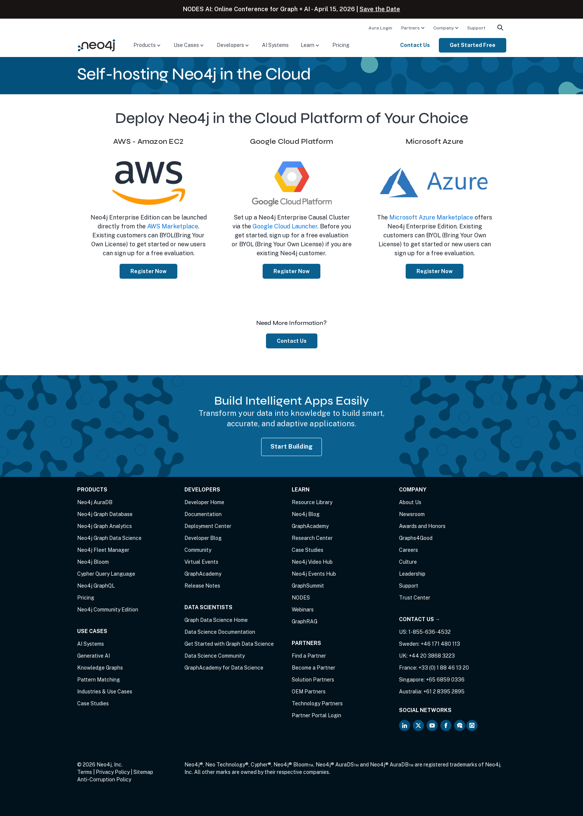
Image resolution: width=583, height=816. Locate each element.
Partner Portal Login (316, 715)
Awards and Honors (422, 526)
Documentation (203, 514)
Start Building (291, 446)
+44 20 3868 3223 (432, 656)
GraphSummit (308, 586)
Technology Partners (317, 703)
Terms (84, 772)
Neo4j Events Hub (314, 574)
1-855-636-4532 (429, 632)
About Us (410, 502)
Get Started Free (472, 45)
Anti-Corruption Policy (104, 779)
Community (197, 550)
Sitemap (143, 772)
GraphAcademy (202, 574)
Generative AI (93, 656)
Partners (410, 28)
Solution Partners (313, 680)
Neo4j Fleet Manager (103, 550)
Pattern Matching (98, 680)
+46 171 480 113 (440, 644)
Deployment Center (207, 526)
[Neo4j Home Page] (96, 44)
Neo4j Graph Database (105, 514)
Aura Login (380, 28)
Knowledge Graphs (100, 668)
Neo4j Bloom (93, 562)
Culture (408, 562)
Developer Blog (203, 538)
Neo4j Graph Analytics (104, 526)
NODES (301, 598)
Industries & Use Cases (104, 692)
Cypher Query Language (106, 574)
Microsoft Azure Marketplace (431, 217)
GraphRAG (304, 621)
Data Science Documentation (219, 632)
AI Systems (275, 45)
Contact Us (415, 45)
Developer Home (204, 502)
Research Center (312, 538)
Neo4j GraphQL (96, 586)
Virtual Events (201, 562)
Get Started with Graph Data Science (229, 644)
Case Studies (93, 703)
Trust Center (414, 598)
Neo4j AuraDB (95, 502)
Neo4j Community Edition (107, 610)
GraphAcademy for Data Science (223, 668)
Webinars (303, 610)
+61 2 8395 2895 (444, 692)
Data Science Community (214, 656)
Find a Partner (309, 656)
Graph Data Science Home (216, 620)
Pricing (340, 45)
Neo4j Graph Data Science (109, 538)
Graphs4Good (416, 538)
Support (476, 28)
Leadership (412, 574)
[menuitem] (380, 27)
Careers (408, 550)
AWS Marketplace (172, 226)
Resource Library (312, 502)
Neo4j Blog (306, 514)
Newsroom (412, 514)
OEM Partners (309, 692)
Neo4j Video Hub (312, 562)
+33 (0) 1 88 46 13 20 (443, 668)
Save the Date (379, 9)
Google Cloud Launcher (285, 226)
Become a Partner (313, 668)
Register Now (148, 271)
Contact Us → (419, 619)
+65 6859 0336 (445, 680)
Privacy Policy (113, 772)
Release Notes (202, 586)
